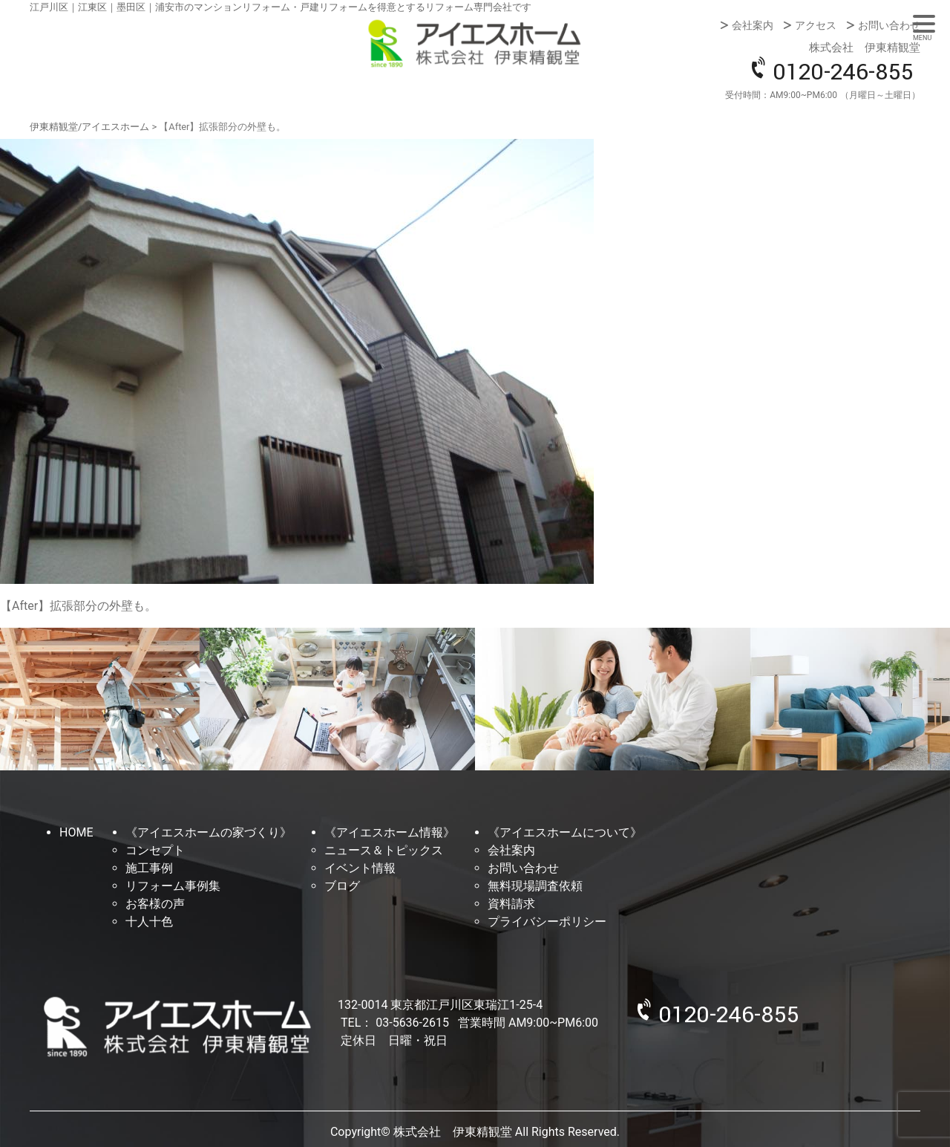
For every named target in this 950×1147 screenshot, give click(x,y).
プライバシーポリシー (547, 921)
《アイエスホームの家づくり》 (208, 832)
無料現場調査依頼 (535, 886)
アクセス (815, 25)
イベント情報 (360, 868)
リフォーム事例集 (172, 886)
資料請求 (511, 904)
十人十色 (149, 921)
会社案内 (752, 25)
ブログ (342, 886)
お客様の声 (155, 904)
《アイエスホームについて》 (565, 832)
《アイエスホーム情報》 (389, 832)
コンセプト (155, 850)
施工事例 (149, 868)
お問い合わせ (889, 25)
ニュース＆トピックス (383, 850)
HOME (76, 832)
